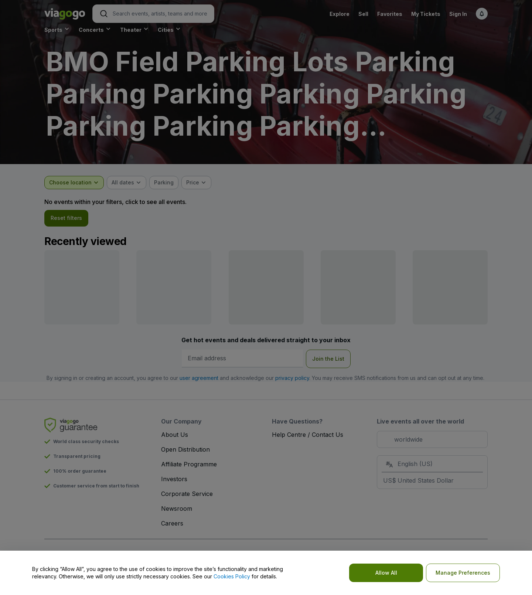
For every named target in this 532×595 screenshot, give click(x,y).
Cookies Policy (232, 576)
